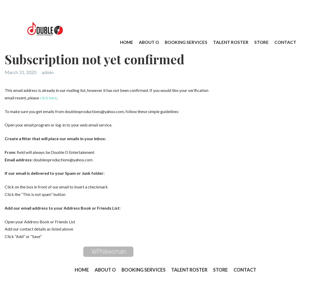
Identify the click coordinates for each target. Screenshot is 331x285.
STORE (261, 41)
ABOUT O (149, 41)
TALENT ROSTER (231, 41)
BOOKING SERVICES (186, 41)
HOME (126, 41)
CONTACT (285, 41)
